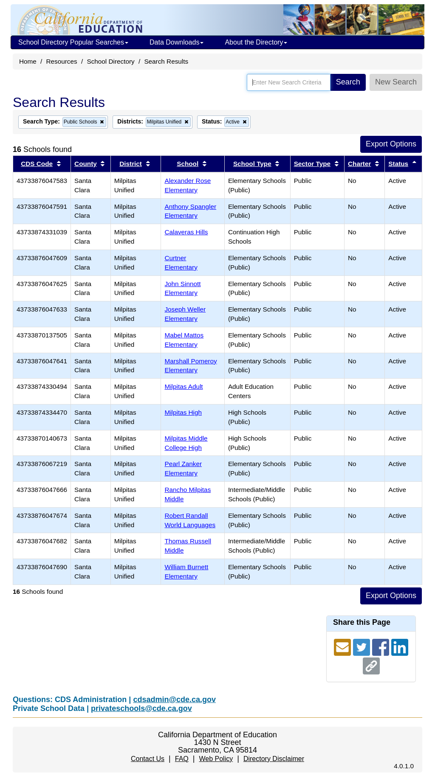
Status (398, 163)
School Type (252, 163)
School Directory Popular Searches (73, 42)
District (130, 163)
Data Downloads (176, 42)
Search (348, 82)
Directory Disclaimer (273, 758)
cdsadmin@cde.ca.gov (174, 699)
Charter (359, 163)
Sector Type (312, 163)
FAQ (182, 758)
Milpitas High (183, 412)
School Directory (110, 61)
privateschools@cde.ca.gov (141, 708)
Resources (61, 61)
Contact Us (147, 758)
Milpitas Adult (183, 386)
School (187, 163)
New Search (396, 82)
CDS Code (37, 163)
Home (28, 61)
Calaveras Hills (186, 232)
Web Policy (216, 758)
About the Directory (256, 42)
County (85, 163)
